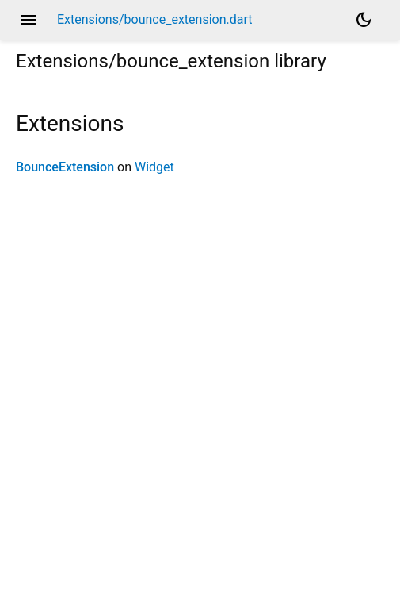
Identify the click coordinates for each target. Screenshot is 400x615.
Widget (154, 167)
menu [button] (28, 19)
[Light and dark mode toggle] (363, 20)
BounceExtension (65, 167)
